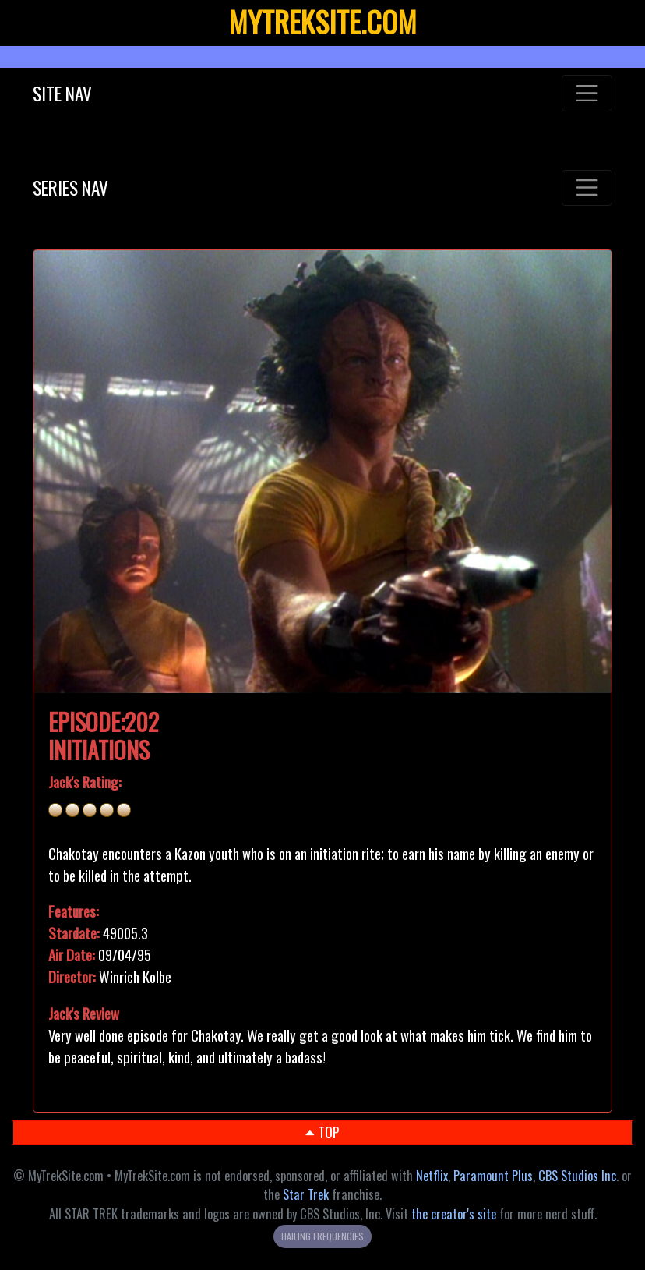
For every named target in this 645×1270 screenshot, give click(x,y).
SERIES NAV (70, 187)
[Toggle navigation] (587, 93)
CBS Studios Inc (577, 1175)
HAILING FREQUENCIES (322, 1236)
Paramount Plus (493, 1175)
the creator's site (453, 1214)
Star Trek (306, 1194)
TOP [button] (322, 1131)
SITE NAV (62, 93)
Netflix (432, 1175)
